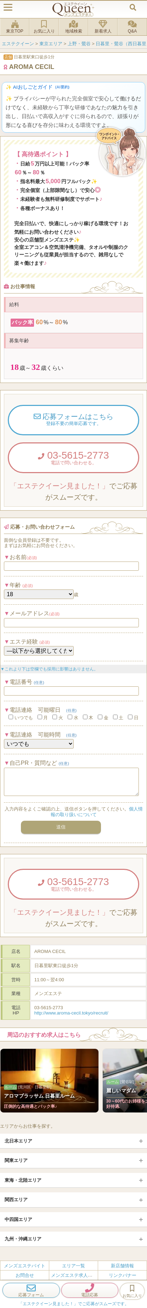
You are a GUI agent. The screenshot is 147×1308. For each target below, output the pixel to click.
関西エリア (16, 1199)
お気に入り (44, 27)
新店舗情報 (122, 1265)
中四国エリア (18, 1219)
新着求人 (103, 27)
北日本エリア (18, 1141)
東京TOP (14, 27)
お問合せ (25, 1275)
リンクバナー (122, 1275)
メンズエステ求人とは (74, 1275)
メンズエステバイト (24, 1265)
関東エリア (16, 1160)
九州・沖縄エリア (23, 1239)
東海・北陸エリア (23, 1180)
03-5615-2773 (73, 457)
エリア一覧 (73, 1265)
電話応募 (90, 1290)
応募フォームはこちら (73, 420)
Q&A (132, 27)
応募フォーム (31, 1290)
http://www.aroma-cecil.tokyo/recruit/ (71, 1013)
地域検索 (73, 27)
